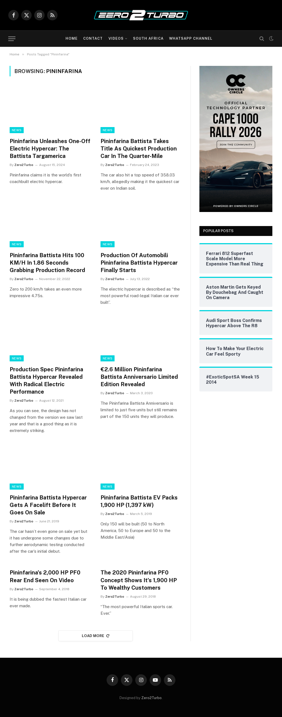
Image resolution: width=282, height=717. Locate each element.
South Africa (148, 38)
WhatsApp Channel (190, 38)
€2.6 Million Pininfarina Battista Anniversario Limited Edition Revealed (139, 377)
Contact (93, 38)
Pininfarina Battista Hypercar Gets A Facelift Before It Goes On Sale (48, 505)
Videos (116, 38)
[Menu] (11, 39)
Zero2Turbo (23, 165)
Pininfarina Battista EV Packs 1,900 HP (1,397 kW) (139, 501)
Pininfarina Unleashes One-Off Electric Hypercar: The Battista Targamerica (50, 148)
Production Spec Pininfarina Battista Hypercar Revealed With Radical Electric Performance (46, 380)
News (16, 130)
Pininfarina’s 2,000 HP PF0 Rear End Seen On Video (45, 576)
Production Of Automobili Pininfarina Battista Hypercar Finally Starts (139, 262)
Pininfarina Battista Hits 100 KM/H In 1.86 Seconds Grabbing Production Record (47, 262)
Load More (95, 636)
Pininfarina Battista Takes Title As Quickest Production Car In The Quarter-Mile (139, 148)
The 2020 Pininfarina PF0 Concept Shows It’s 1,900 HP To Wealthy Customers (139, 580)
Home (72, 38)
